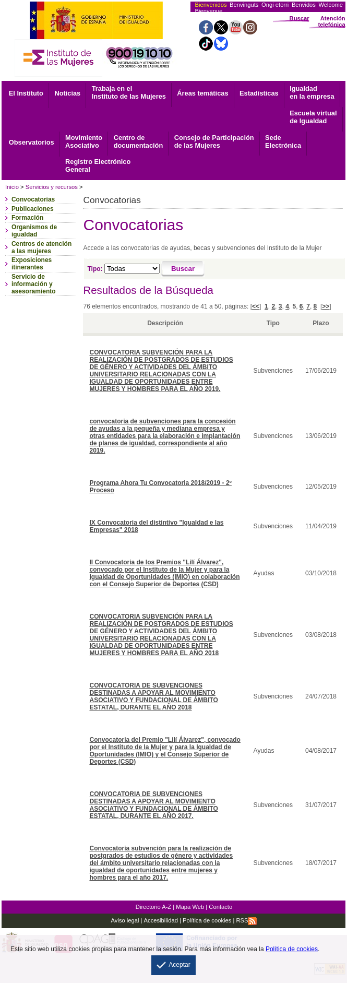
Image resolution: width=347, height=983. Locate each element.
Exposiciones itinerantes (31, 263)
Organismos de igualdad (34, 230)
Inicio (12, 187)
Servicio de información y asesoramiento (33, 284)
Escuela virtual (313, 117)
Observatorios (31, 142)
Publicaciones (32, 208)
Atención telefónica (331, 21)
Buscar (299, 18)
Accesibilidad (161, 920)
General (97, 165)
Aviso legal (125, 920)
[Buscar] (183, 269)
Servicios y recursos (52, 187)
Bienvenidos (211, 5)
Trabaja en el (129, 92)
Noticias (67, 93)
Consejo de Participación (214, 141)
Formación (27, 217)
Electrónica (283, 141)
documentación (138, 141)
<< (255, 306)
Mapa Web (190, 907)
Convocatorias (33, 199)
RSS (246, 920)
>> (325, 306)
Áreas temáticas (202, 93)
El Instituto (26, 93)
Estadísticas (259, 93)
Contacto (220, 907)
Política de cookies (206, 920)
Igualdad (312, 92)
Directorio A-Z (153, 907)
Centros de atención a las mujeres (41, 247)
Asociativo (83, 141)
